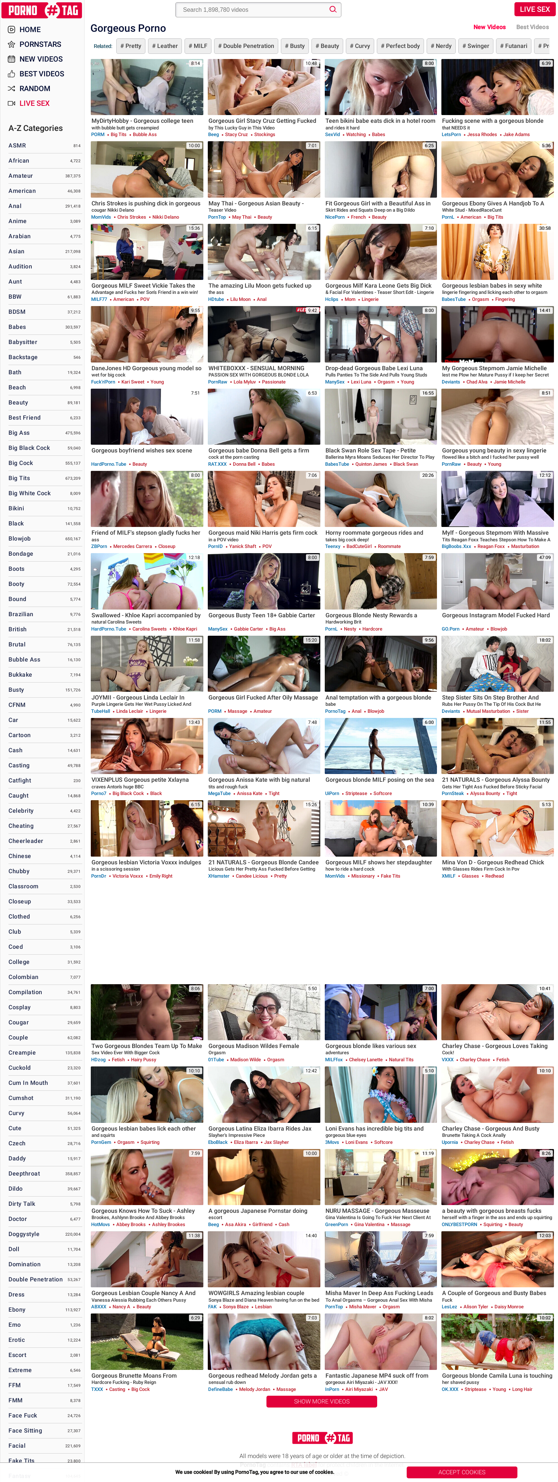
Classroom (23, 886)
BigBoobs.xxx (456, 546)
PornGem (101, 1142)
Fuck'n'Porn (103, 382)
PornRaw (217, 382)
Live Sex (535, 9)
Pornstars (40, 44)
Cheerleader (26, 840)
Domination (24, 1264)
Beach (17, 387)
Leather (167, 45)
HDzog (98, 1059)
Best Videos (42, 73)
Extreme (20, 1370)
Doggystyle (23, 1234)
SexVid (332, 134)
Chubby (19, 871)
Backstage (23, 357)
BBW (15, 296)
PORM (97, 134)
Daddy (17, 1158)
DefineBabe (220, 1389)
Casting (19, 765)
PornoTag (335, 711)
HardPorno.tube (108, 464)
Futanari (515, 45)
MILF (199, 45)
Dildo (15, 1188)
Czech (17, 1143)
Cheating (21, 825)
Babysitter (22, 342)
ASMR (17, 145)
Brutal (16, 644)
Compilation (25, 992)
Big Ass (19, 432)
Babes (17, 326)
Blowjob (19, 538)
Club (14, 931)
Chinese (19, 856)
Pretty (132, 45)
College (19, 961)
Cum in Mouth (28, 1082)
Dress (16, 1294)
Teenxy (332, 546)
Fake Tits (21, 1460)
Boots (16, 568)
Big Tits (19, 478)
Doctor (17, 1218)
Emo (14, 1324)
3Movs (332, 1142)
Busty (297, 45)
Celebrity (21, 810)
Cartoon (19, 735)
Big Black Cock (29, 447)
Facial (16, 1445)
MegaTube (219, 793)
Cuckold (19, 1067)
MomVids (101, 217)
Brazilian (21, 614)
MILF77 (99, 299)
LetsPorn (451, 134)
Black (16, 523)
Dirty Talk (21, 1203)
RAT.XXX (217, 464)
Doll (13, 1249)
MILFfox (334, 1059)
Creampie (22, 1052)
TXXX (97, 1389)
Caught (18, 795)
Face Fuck (22, 1415)
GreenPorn (336, 1224)
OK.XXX (450, 1389)
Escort (17, 1354)
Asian (16, 251)
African (19, 160)
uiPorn (332, 793)
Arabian (19, 236)
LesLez (449, 1306)
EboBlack (218, 1142)
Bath (14, 372)
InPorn (332, 1389)
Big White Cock (29, 493)
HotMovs (100, 1224)
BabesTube (454, 299)
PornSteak (453, 793)
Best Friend (24, 417)
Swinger (477, 45)
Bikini (16, 508)
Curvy (362, 45)
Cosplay (19, 1007)
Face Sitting (25, 1430)
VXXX (448, 1059)
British (17, 629)
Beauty (329, 45)
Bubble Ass (24, 659)
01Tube (216, 1059)
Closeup (19, 901)
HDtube (216, 299)
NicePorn (335, 217)
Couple (18, 1037)
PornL (448, 217)
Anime (17, 221)
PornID (215, 546)
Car (13, 719)
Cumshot (21, 1097)
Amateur (20, 175)
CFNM (16, 704)
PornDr (98, 876)
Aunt (15, 281)
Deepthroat (24, 1173)
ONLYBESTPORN (459, 1224)
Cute (14, 1128)
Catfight (19, 780)
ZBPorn (99, 546)
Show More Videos (321, 1401)
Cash (15, 750)
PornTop (217, 217)
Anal (14, 205)
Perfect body (402, 45)
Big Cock (20, 462)
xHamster (219, 876)
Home (30, 29)
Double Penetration (248, 45)
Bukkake (20, 674)
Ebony (17, 1309)
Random (35, 88)
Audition (20, 266)
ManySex (335, 382)
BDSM (16, 311)
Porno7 (98, 793)
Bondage (21, 553)
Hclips (331, 299)
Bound (17, 599)
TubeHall (100, 711)
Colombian (23, 977)
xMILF (448, 876)
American (22, 190)
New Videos (489, 27)
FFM (14, 1385)
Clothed (19, 916)
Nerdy (443, 45)
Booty (16, 583)
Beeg (213, 134)
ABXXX (98, 1306)
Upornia (450, 1142)
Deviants (451, 382)
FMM (15, 1400)
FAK (212, 1306)
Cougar (18, 1022)
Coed (15, 946)
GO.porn (450, 629)
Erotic (16, 1339)
